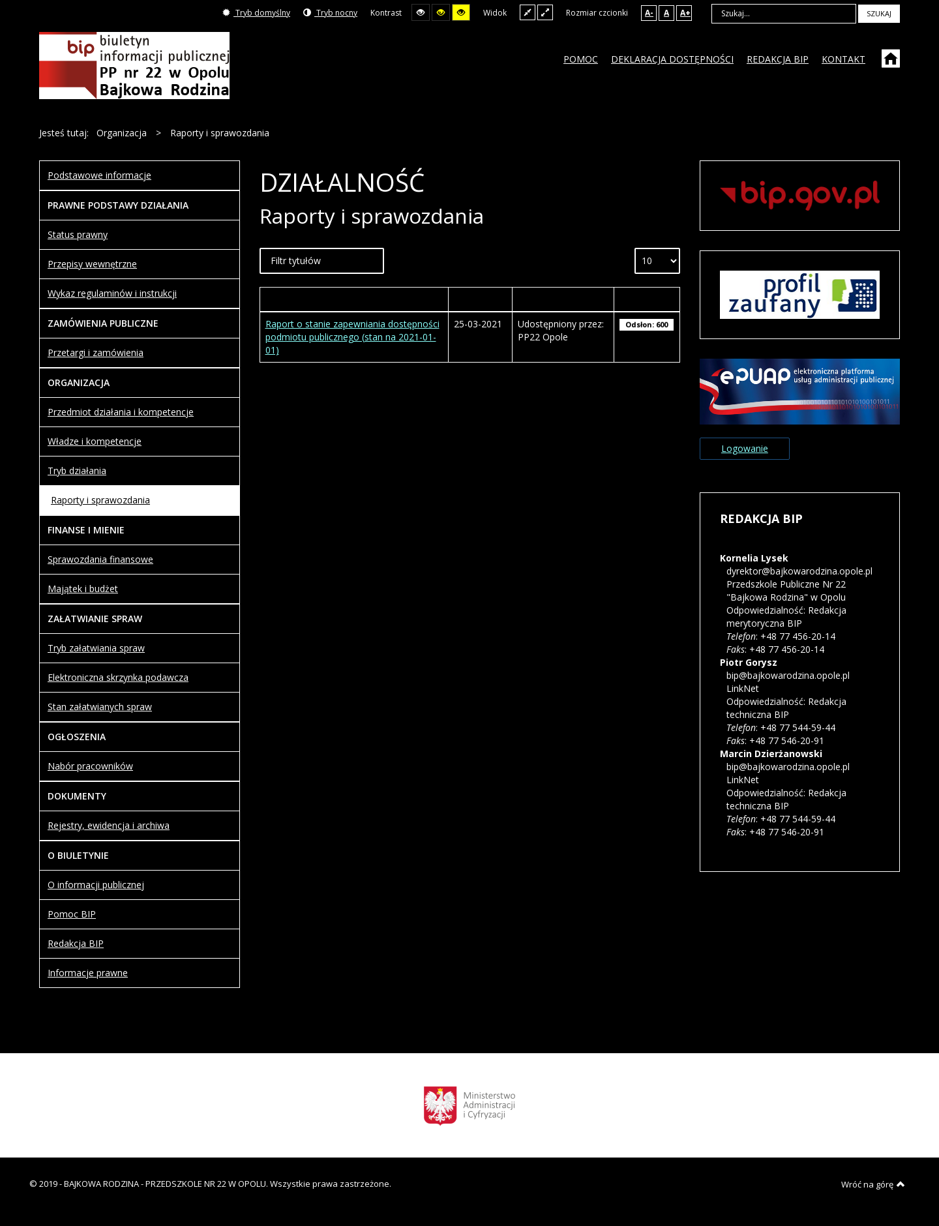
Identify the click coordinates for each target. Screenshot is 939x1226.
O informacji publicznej (96, 884)
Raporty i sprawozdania (100, 500)
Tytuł (354, 299)
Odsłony (646, 299)
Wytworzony (480, 299)
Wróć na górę (873, 1184)
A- (649, 12)
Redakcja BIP (76, 943)
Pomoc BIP (72, 914)
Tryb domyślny (256, 12)
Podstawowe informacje (99, 175)
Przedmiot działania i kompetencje (121, 412)
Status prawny (78, 234)
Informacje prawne (88, 972)
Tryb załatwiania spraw (96, 648)
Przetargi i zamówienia (95, 352)
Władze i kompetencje (95, 441)
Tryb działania (77, 470)
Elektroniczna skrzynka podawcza (118, 677)
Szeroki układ (545, 12)
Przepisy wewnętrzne (92, 264)
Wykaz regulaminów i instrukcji (112, 293)
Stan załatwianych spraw (100, 706)
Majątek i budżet (83, 588)
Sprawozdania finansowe (100, 559)
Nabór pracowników (90, 766)
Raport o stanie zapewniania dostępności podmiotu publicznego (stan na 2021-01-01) (352, 337)
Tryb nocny (330, 12)
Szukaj (879, 13)
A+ (685, 12)
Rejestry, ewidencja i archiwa (109, 825)
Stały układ (527, 12)
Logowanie (744, 448)
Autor (563, 299)
